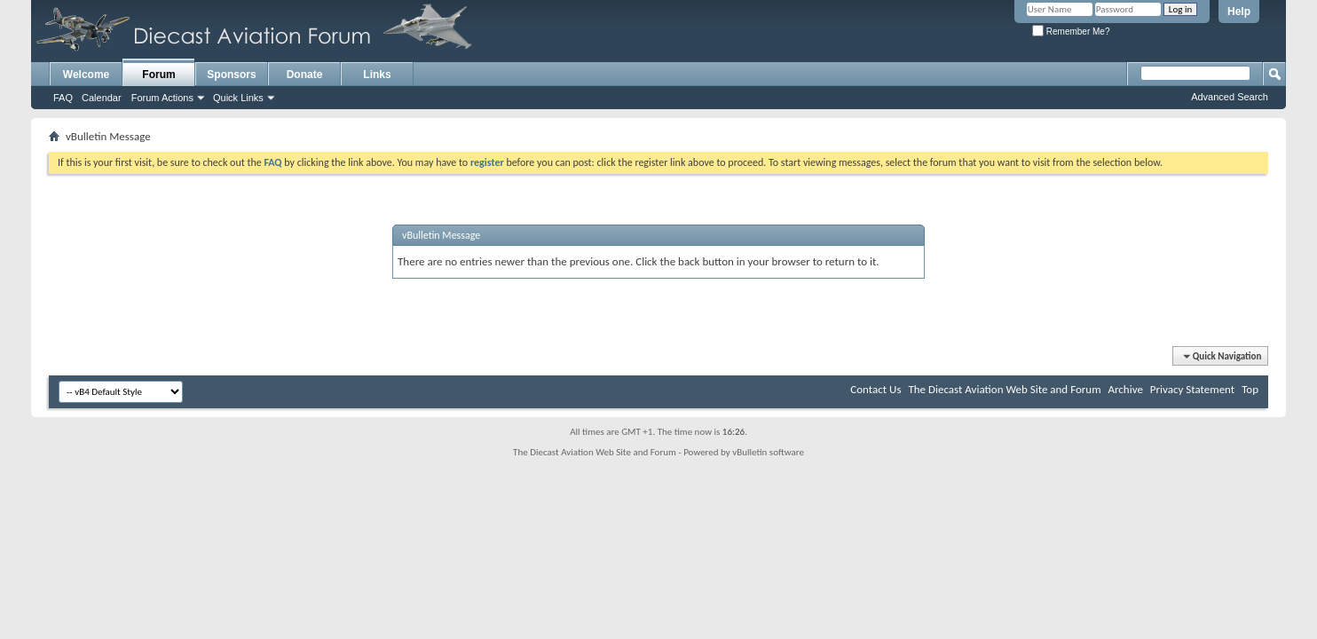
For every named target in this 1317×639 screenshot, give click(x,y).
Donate (305, 74)
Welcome (86, 74)
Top (1250, 389)
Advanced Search (1229, 96)
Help (1238, 11)
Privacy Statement (1192, 389)
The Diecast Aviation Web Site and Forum (1004, 389)
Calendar (102, 97)
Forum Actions (162, 97)
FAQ (63, 97)
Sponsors (231, 74)
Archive (1125, 389)
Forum (158, 74)
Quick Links (238, 97)
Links (376, 74)
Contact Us (875, 389)
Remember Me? (1070, 31)
